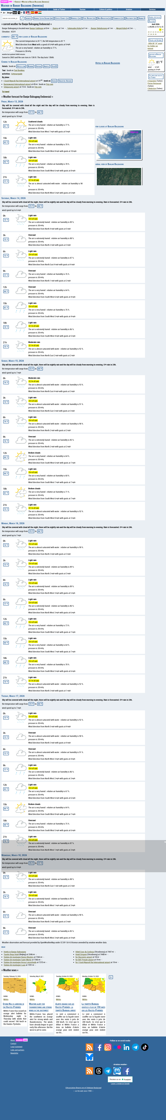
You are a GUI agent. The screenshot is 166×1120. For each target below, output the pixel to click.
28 (151, 34)
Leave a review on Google (120, 1083)
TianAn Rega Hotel (11, 954)
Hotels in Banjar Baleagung (107, 62)
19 (162, 30)
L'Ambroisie (152, 88)
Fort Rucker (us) (89, 18)
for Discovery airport (84, 957)
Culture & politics (105, 9)
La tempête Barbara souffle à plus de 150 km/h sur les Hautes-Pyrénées (93, 1007)
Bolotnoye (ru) (131, 18)
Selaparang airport (11, 87)
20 (149, 32)
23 (155, 32)
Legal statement (16, 1046)
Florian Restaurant (154, 83)
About (19, 1040)
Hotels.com (21, 66)
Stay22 (54, 66)
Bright (9, 12)
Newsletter (14, 1053)
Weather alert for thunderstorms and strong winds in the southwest (40, 1007)
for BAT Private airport (85, 959)
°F (21, 12)
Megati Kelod (121, 28)
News (13, 9)
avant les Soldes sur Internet (155, 46)
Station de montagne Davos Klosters (18, 957)
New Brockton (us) (104, 18)
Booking (30, 66)
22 (153, 32)
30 (155, 34)
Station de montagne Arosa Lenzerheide (20, 962)
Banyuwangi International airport (17, 84)
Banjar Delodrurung (99, 28)
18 (160, 30)
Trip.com (49, 84)
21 (151, 32)
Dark (15, 12)
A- (1, 12)
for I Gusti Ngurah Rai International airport (93, 962)
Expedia (38, 66)
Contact (13, 1043)
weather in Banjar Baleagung (155, 55)
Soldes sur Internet (155, 40)
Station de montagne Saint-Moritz (17, 959)
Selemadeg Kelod (74, 28)
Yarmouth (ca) (118, 18)
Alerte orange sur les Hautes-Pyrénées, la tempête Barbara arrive (65, 1007)
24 (158, 32)
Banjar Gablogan (36, 28)
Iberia (54, 80)
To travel (5, 91)
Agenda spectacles (154, 17)
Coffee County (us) (62, 18)
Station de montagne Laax (14, 965)
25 (160, 32)
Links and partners (17, 1050)
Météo (5, 999)
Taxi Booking (19, 70)
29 (153, 34)
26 (162, 32)
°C (19, 12)
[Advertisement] (84, 856)
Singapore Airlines (65, 80)
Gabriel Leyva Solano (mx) (43, 18)
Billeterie (152, 21)
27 (149, 34)
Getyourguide (16, 73)
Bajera (55, 28)
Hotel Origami (81, 954)
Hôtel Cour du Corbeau (85, 951)
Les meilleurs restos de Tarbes (155, 76)
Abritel (46, 66)
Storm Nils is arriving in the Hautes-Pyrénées (13, 1005)
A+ (4, 12)
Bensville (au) (76, 18)
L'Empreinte (152, 81)
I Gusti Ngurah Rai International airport (20, 80)
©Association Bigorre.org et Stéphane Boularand (83, 1087)
